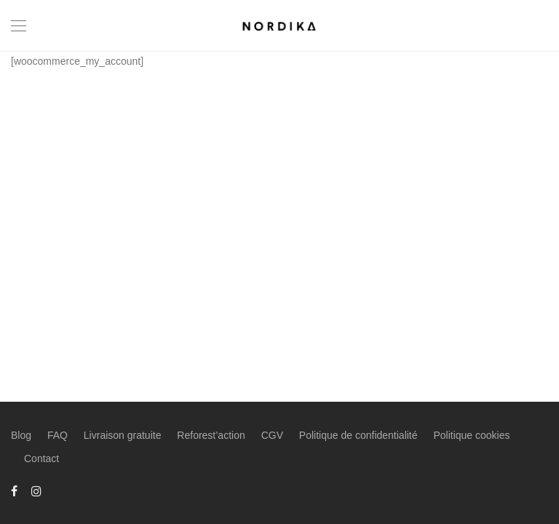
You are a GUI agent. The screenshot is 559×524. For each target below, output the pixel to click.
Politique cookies (471, 435)
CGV (272, 435)
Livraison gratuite (123, 435)
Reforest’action (211, 435)
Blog (21, 435)
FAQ (57, 435)
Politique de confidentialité (358, 435)
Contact (41, 458)
